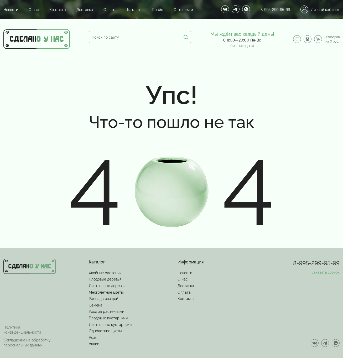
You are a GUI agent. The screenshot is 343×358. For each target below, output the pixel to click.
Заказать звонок (325, 271)
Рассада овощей (103, 298)
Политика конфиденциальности (22, 329)
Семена (95, 304)
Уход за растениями (106, 311)
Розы (93, 337)
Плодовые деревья (105, 278)
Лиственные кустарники (110, 324)
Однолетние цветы (105, 330)
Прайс (157, 9)
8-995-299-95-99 (275, 9)
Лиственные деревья (107, 285)
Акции (94, 343)
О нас (34, 9)
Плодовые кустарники (108, 317)
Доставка (84, 9)
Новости (10, 9)
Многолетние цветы (106, 291)
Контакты (57, 9)
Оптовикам (183, 9)
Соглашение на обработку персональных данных (27, 342)
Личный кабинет (320, 9)
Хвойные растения (105, 272)
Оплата (110, 9)
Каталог (134, 9)
